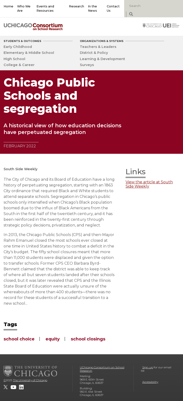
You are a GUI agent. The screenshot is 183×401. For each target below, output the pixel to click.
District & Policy (94, 53)
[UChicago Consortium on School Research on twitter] (6, 387)
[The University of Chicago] (30, 371)
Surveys (87, 65)
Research (76, 6)
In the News (92, 8)
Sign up (147, 367)
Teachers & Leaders (98, 47)
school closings (88, 338)
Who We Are (23, 8)
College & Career (19, 65)
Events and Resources (45, 8)
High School (14, 59)
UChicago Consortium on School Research (102, 368)
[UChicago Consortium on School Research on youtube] (13, 387)
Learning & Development (102, 59)
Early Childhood (18, 47)
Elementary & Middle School (29, 53)
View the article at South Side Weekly (149, 184)
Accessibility (150, 382)
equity (53, 338)
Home (8, 6)
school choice (19, 338)
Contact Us (113, 8)
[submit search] (131, 14)
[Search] (151, 5)
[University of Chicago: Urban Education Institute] (160, 25)
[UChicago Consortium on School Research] (33, 26)
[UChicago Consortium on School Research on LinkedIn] (21, 387)
